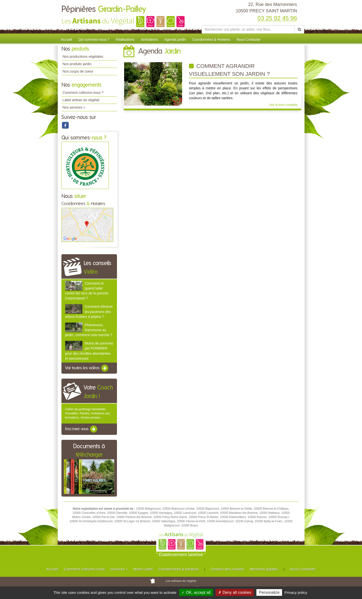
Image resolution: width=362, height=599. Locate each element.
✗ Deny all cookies (234, 592)
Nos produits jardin (77, 64)
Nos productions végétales (83, 56)
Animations (149, 39)
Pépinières (103, 9)
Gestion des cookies (227, 569)
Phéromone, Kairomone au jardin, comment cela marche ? (88, 330)
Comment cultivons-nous (84, 569)
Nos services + (74, 107)
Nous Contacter (249, 39)
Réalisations (125, 39)
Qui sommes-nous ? (93, 39)
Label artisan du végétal (81, 100)
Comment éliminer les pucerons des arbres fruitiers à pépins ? (89, 311)
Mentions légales (264, 569)
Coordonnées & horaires (178, 569)
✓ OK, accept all (196, 592)
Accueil (66, 39)
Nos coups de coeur (78, 71)
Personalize (269, 592)
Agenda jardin (175, 39)
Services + (119, 569)
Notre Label (143, 569)
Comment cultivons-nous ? (83, 93)
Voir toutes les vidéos (87, 368)
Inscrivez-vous (81, 429)
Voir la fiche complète (283, 105)
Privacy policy (296, 592)
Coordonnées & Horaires (211, 39)
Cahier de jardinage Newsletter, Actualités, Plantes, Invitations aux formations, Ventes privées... (87, 413)
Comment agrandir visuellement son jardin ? (229, 70)
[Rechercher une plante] (248, 29)
